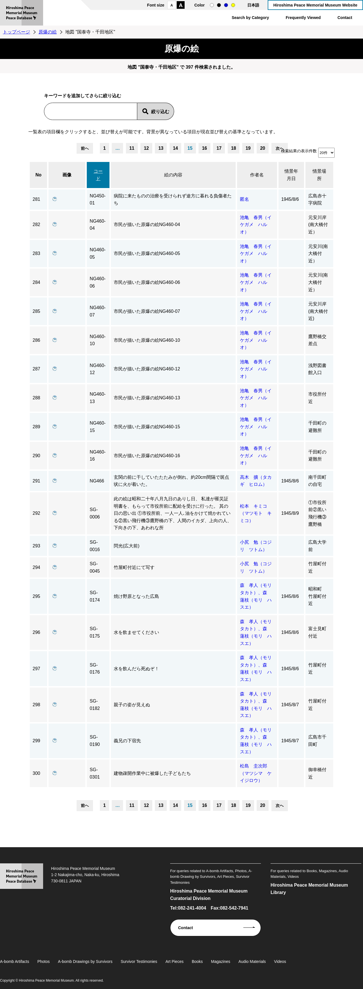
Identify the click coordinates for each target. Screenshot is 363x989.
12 (146, 148)
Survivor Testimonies (139, 961)
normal (212, 5)
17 (218, 148)
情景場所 (319, 175)
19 (248, 148)
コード (98, 175)
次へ (280, 148)
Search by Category (250, 17)
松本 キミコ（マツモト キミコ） (256, 513)
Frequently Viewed (303, 17)
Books (197, 961)
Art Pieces (174, 961)
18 (233, 148)
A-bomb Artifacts (14, 961)
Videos (280, 961)
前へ (85, 148)
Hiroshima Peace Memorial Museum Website (315, 5)
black (219, 5)
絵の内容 (173, 174)
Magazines (220, 961)
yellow (233, 5)
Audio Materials (252, 961)
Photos (43, 961)
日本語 (253, 5)
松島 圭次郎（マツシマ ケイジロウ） (256, 773)
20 (262, 148)
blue (226, 5)
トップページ (16, 31)
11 (131, 148)
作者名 (257, 174)
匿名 (244, 199)
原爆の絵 (48, 31)
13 (160, 148)
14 (175, 148)
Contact (344, 17)
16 (204, 148)
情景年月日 (291, 175)
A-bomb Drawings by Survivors (85, 961)
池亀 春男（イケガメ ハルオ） (256, 224)
